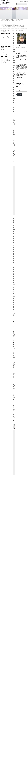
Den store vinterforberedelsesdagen (5, 43)
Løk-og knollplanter (5, 24)
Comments (26, 1)
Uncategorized (3, 30)
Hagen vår (3, 58)
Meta (11, 24)
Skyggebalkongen (4, 66)
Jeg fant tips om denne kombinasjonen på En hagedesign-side (14, 125)
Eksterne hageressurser (10, 20)
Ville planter (3, 31)
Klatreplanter (20, 21)
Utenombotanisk (14, 30)
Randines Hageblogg (5, 62)
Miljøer (13, 24)
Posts (21, 1)
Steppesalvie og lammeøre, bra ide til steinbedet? (14, 74)
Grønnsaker (9, 21)
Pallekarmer (15, 25)
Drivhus (2, 20)
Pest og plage (21, 25)
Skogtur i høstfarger (4, 36)
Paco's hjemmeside (4, 61)
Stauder (13, 26)
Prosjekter (3, 26)
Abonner (19, 94)
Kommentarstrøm (4, 53)
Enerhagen (3, 57)
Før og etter (18, 20)
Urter (8, 30)
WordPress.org (4, 54)
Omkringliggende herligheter (6, 25)
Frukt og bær (3, 21)
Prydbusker (8, 26)
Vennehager (20, 30)
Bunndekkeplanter (19, 19)
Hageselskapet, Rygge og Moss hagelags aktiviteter (5, 60)
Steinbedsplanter (20, 26)
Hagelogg (15, 21)
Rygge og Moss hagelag (5, 64)
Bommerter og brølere (10, 19)
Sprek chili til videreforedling (6, 39)
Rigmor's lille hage (4, 63)
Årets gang (3, 19)
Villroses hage (3, 67)
